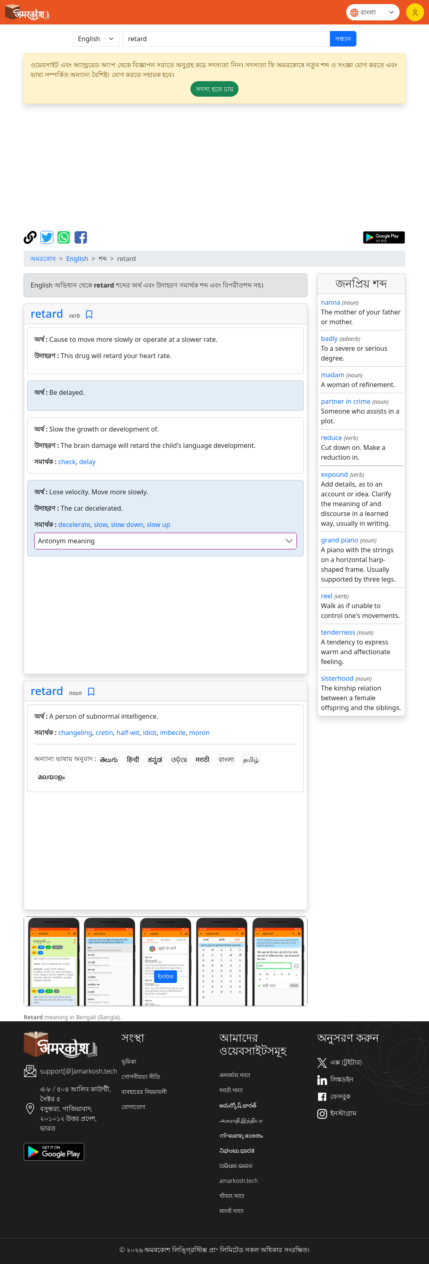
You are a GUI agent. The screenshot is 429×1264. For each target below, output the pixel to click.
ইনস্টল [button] (165, 977)
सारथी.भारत (231, 1211)
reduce (331, 437)
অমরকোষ (43, 258)
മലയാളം (51, 776)
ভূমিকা (129, 1061)
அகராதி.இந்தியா (241, 1120)
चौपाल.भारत (231, 1196)
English (77, 258)
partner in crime (345, 401)
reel (326, 595)
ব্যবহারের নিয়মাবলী (144, 1092)
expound (334, 474)
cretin (104, 732)
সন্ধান (343, 38)
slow (100, 524)
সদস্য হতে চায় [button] (214, 88)
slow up (158, 524)
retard (47, 313)
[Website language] (373, 12)
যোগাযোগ (133, 1107)
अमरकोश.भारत (234, 1075)
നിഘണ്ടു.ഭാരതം (241, 1135)
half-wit (128, 732)
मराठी (203, 759)
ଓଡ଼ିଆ (179, 759)
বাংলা (226, 759)
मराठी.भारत (231, 1090)
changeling (75, 732)
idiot (150, 732)
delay (87, 461)
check (67, 461)
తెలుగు (109, 759)
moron (199, 732)
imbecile (173, 732)
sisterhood (337, 678)
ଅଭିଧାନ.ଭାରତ (236, 1165)
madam (333, 374)
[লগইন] (415, 12)
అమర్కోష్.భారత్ (238, 1105)
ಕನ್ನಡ (155, 759)
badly (329, 338)
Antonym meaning (66, 540)
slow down (127, 524)
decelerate (74, 524)
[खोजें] (226, 38)
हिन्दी (133, 759)
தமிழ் (251, 759)
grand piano (339, 540)
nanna (331, 302)
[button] (45, 961)
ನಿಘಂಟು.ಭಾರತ (236, 1150)
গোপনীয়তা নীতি (141, 1076)
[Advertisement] (165, 617)
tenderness (338, 632)
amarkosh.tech (238, 1180)
